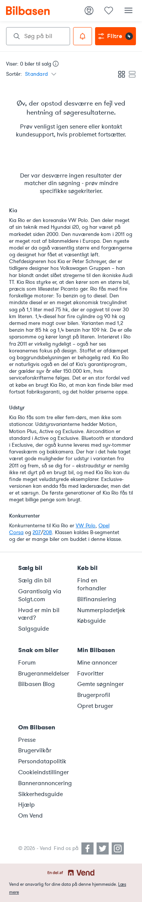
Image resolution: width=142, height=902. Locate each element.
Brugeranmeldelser (43, 673)
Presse (27, 740)
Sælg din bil (34, 580)
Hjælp (26, 805)
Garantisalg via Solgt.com (39, 595)
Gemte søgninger (100, 684)
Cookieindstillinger (43, 772)
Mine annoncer (97, 663)
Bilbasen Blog (36, 684)
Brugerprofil (93, 695)
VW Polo (85, 525)
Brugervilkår (34, 750)
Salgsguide (33, 629)
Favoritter (90, 673)
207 (37, 532)
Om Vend (30, 816)
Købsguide (91, 621)
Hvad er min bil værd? (38, 614)
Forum (27, 663)
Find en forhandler (91, 584)
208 (47, 532)
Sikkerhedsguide (40, 794)
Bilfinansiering (96, 599)
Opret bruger (95, 706)
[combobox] (38, 36)
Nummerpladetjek (101, 610)
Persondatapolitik (42, 761)
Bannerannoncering (43, 783)
